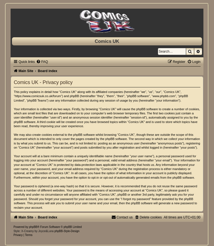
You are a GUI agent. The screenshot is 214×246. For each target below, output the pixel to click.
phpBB (33, 226)
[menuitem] (42, 62)
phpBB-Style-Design (66, 231)
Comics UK (107, 41)
